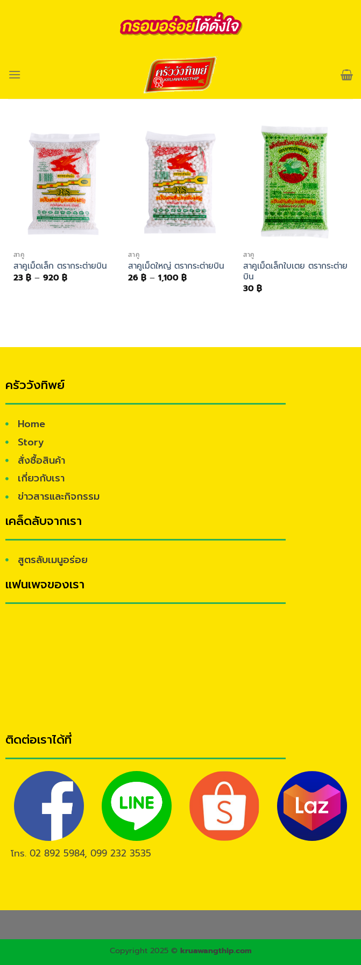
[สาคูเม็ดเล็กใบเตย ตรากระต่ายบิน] (295, 183)
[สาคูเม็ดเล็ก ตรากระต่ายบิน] (65, 183)
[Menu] (14, 74)
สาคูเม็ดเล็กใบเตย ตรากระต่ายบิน (295, 271)
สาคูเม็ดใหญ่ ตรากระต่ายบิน (176, 266)
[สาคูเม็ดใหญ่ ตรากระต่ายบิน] (180, 183)
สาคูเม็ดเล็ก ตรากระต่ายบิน (60, 266)
